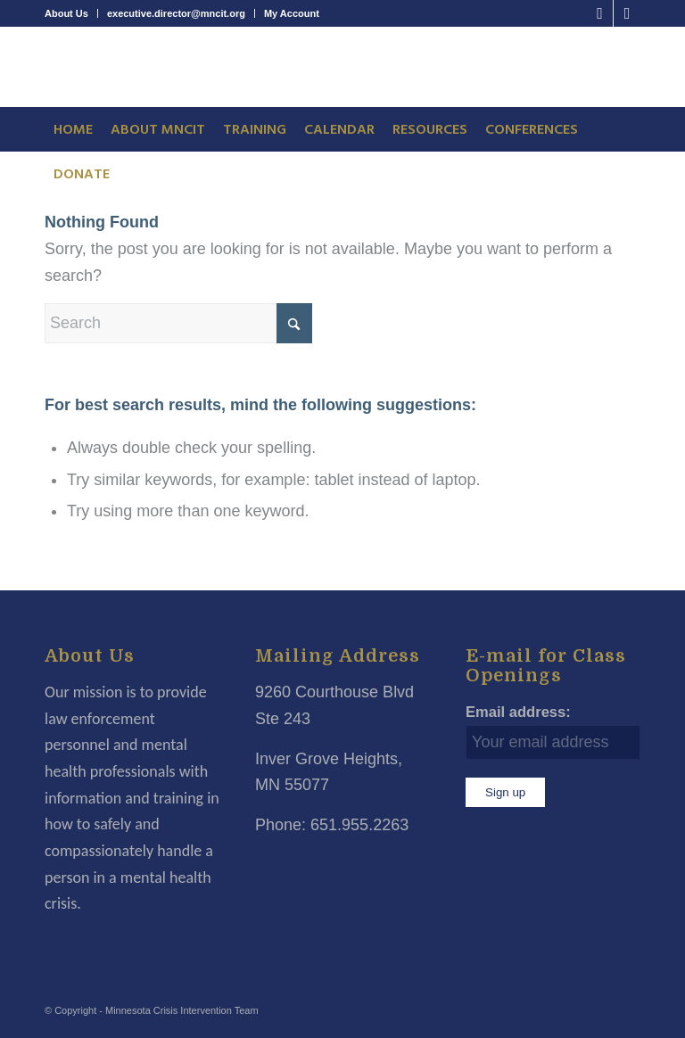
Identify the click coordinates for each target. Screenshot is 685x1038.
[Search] (178, 323)
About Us (66, 13)
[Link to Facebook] (600, 13)
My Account (291, 13)
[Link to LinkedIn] (627, 13)
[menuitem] (71, 13)
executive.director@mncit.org (176, 13)
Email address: (518, 712)
